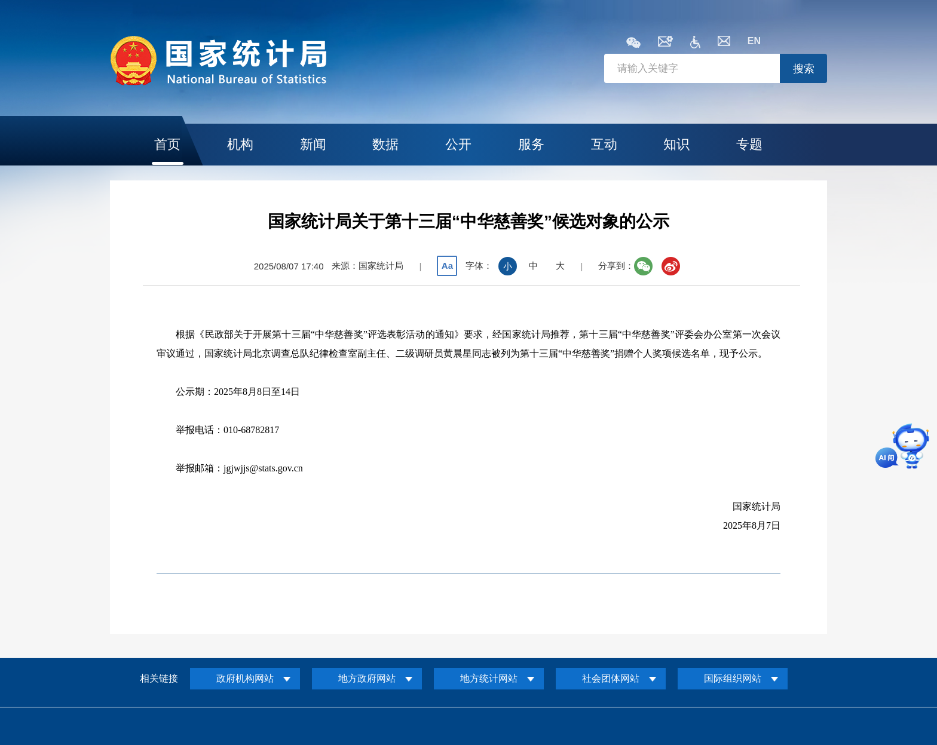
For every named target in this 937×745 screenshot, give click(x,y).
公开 (458, 144)
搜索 (803, 69)
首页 (167, 144)
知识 (676, 144)
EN (754, 41)
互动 (604, 144)
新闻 (313, 144)
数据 (385, 144)
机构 (240, 144)
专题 (749, 144)
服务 (531, 144)
